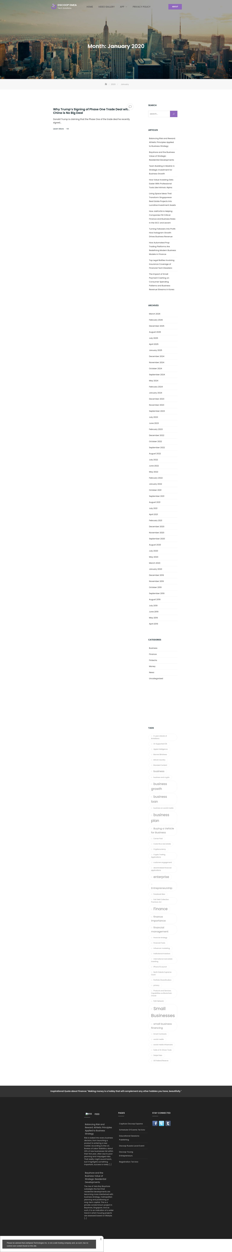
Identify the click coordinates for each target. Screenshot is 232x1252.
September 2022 (157, 447)
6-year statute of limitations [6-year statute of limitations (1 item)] (159, 737)
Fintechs (153, 660)
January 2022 (155, 484)
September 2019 (156, 593)
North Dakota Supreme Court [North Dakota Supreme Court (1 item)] (161, 973)
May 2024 (153, 380)
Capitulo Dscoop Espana (131, 1123)
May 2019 (153, 617)
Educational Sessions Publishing (129, 1137)
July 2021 (153, 508)
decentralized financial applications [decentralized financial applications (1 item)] (161, 869)
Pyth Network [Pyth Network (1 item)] (158, 1001)
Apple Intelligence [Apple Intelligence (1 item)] (160, 749)
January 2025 (155, 350)
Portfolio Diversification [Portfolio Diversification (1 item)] (162, 980)
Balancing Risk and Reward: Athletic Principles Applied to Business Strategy (162, 142)
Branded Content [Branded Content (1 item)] (160, 765)
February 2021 (155, 520)
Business (153, 648)
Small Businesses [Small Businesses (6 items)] (163, 1012)
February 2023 (156, 429)
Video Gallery (106, 6)
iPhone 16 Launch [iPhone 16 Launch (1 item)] (160, 967)
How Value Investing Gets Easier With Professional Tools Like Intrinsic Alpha (161, 183)
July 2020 (153, 550)
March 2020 (154, 563)
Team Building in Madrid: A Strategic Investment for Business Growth (161, 170)
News (151, 672)
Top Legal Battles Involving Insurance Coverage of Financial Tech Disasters (161, 264)
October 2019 (155, 587)
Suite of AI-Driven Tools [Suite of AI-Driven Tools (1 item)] (162, 1050)
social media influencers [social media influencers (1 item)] (163, 1045)
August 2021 (154, 502)
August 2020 (155, 544)
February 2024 (156, 386)
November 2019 (156, 581)
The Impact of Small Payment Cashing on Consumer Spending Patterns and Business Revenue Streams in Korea (161, 282)
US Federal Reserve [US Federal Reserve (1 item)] (160, 1061)
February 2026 (156, 319)
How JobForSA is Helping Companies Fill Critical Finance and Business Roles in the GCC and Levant (162, 217)
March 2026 (154, 313)
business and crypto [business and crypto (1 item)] (161, 777)
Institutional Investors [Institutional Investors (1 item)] (161, 954)
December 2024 (156, 356)
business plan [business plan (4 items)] (160, 817)
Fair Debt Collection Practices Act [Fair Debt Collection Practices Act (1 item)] (160, 900)
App (122, 6)
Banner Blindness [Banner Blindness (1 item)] (160, 754)
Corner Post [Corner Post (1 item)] (158, 838)
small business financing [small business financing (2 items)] (161, 1026)
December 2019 (156, 575)
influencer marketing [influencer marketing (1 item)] (161, 948)
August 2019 (154, 599)
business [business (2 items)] (158, 771)
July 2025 (153, 338)
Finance (153, 654)
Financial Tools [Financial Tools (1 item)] (159, 943)
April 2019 (153, 623)
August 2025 (155, 332)
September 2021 (156, 496)
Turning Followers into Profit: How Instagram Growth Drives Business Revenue (162, 232)
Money (152, 666)
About (175, 6)
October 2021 (155, 490)
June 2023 (154, 423)
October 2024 (155, 368)
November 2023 (156, 405)
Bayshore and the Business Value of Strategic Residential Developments (162, 156)
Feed (93, 1113)
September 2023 (157, 411)
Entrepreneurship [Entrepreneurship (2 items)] (161, 888)
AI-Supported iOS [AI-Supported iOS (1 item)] (160, 744)
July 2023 (153, 417)
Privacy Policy (141, 6)
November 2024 (156, 362)
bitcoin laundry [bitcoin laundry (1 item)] (159, 760)
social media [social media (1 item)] (158, 1039)
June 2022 (154, 465)
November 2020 (156, 532)
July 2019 (153, 605)
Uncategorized (156, 678)
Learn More (58, 128)
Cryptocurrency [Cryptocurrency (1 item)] (159, 849)
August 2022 (155, 453)
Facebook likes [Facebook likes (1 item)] (159, 894)
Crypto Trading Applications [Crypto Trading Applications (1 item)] (158, 855)
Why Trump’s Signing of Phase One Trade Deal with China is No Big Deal (91, 111)
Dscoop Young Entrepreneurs (126, 1153)
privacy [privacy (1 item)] (156, 985)
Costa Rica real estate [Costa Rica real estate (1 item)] (162, 844)
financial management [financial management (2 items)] (159, 929)
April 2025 (153, 344)
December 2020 (156, 526)
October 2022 (155, 441)
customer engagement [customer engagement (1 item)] (162, 862)
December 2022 (156, 435)
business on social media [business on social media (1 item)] (163, 808)
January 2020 (155, 569)
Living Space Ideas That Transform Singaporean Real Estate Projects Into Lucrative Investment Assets (162, 199)
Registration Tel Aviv (128, 1161)
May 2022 (153, 471)
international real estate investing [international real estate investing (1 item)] (161, 960)
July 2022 (153, 459)
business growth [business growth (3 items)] (159, 786)
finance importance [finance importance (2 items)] (158, 918)
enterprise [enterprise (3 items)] (161, 877)
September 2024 (157, 374)
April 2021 (153, 514)
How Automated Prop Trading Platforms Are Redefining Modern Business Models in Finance (162, 248)
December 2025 (156, 326)
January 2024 (155, 392)
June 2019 (153, 611)
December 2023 (156, 398)
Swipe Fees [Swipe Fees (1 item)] (157, 1055)
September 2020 (157, 538)
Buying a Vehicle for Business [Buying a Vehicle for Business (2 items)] (162, 830)
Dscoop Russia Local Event (131, 1145)
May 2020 (153, 557)
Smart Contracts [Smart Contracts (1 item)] (159, 1034)
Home (90, 6)
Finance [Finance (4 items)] (160, 908)
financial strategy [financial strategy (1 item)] (160, 938)
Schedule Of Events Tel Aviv (132, 1129)
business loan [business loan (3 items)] (159, 799)
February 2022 (156, 477)
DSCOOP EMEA (67, 5)
